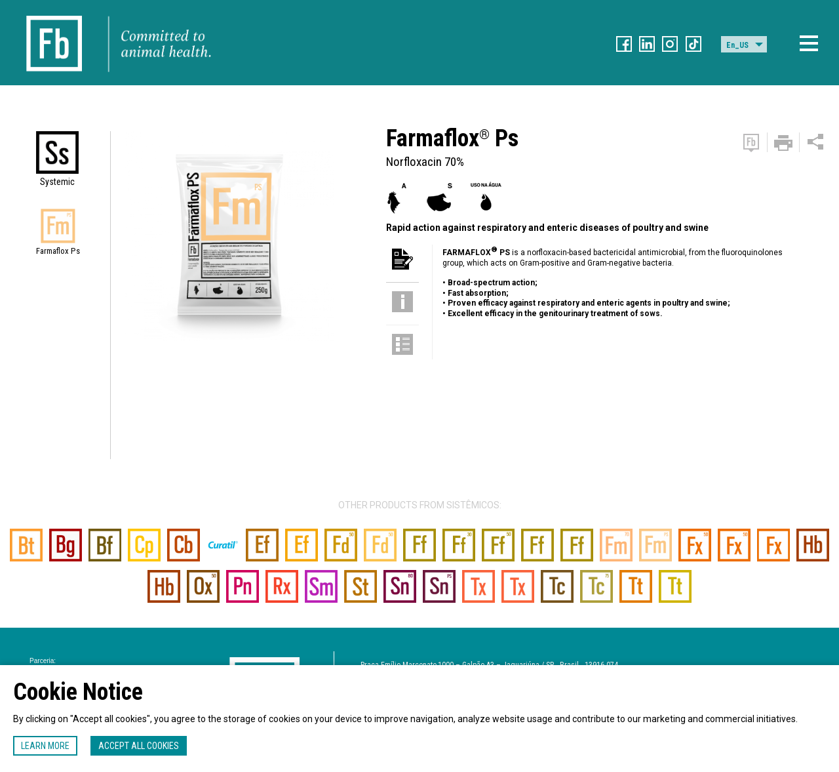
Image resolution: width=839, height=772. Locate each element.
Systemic (57, 181)
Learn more (45, 746)
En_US (737, 45)
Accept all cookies (138, 746)
